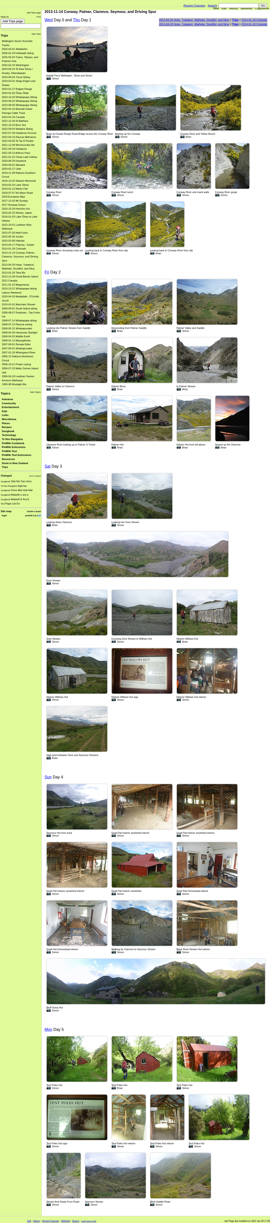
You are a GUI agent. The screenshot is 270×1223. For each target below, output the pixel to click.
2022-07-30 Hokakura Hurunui (19, 133)
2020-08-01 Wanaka (13, 165)
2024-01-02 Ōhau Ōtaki (15, 93)
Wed (48, 20)
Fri (46, 272)
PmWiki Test (9, 451)
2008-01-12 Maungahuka (16, 340)
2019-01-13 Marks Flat (15, 188)
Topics (5, 393)
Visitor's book (34, 511)
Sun (47, 777)
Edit (224, 8)
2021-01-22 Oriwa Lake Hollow (19, 157)
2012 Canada (9, 280)
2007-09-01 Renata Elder (16, 344)
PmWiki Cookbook (13, 443)
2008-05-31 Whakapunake (17, 328)
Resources (8, 459)
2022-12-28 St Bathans (15, 121)
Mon (48, 1029)
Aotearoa (7, 399)
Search (212, 5)
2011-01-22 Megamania (15, 284)
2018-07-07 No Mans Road (17, 192)
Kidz (4, 411)
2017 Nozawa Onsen (14, 204)
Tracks (6, 45)
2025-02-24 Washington (15, 65)
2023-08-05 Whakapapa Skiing (19, 105)
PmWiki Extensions (13, 447)
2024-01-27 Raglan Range (17, 89)
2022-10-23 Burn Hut (14, 125)
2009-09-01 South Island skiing (19, 308)
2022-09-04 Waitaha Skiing (17, 128)
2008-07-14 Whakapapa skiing (19, 320)
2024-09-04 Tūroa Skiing (16, 77)
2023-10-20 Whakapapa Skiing (19, 97)
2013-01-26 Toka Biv (13, 272)
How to (5, 16)
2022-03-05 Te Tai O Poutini (18, 140)
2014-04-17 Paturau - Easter (18, 244)
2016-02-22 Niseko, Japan (17, 212)
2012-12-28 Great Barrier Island (20, 276)
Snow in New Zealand (15, 463)
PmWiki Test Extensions (16, 455)
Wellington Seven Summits (17, 41)
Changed (6, 475)
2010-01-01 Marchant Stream (18, 304)
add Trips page (34, 12)
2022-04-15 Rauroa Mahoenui (19, 137)
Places (6, 423)
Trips (4, 35)
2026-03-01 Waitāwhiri (14, 49)
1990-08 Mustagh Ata (14, 384)
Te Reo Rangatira (12, 439)
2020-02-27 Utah (11, 168)
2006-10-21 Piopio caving (16, 364)
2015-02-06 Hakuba (13, 240)
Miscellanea (9, 419)
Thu (76, 20)
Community (9, 403)
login (4, 515)
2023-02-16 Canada (13, 117)
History (233, 8)
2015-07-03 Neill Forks (15, 232)
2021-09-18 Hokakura (14, 148)
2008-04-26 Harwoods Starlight (19, 332)
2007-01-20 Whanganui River (18, 352)
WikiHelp (65, 1221)
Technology (9, 435)
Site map (6, 511)
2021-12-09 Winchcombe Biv (18, 145)
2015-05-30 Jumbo (12, 236)
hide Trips (36, 34)
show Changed (35, 476)
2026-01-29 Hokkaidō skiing (18, 53)
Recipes (7, 427)
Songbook (8, 431)
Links (5, 415)
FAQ (38, 16)
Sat (47, 466)
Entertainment (10, 407)
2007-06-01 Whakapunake (17, 348)
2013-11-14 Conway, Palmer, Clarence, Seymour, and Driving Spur (20, 256)
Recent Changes (194, 5)
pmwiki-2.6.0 (31, 515)
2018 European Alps (13, 196)
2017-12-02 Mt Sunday (15, 200)
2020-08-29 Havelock (14, 160)
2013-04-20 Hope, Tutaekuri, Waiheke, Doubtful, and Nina (194, 20)
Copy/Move (262, 8)
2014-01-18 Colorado (14, 248)
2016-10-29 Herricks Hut (16, 208)
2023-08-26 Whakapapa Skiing (19, 101)
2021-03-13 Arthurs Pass (16, 153)
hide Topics (35, 392)
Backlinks (246, 8)
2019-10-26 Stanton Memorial (19, 180)
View (216, 8)
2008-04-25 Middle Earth (16, 336)
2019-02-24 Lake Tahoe (15, 184)
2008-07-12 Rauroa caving (17, 324)
